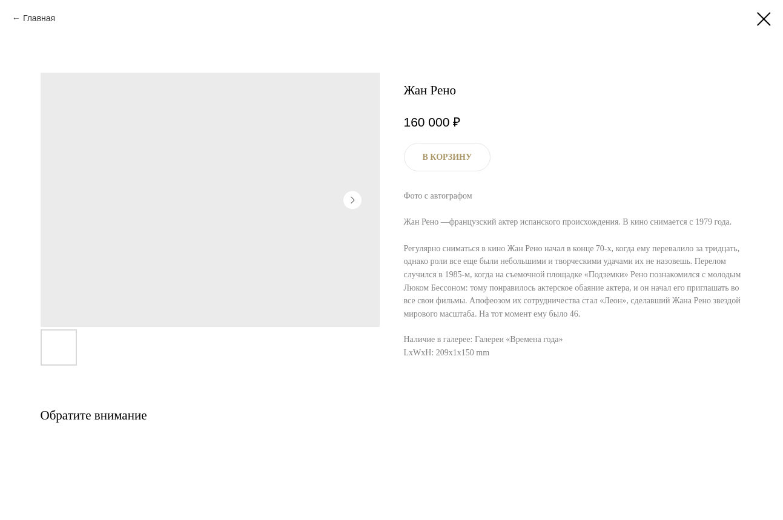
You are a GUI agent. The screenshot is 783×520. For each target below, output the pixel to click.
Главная (39, 18)
